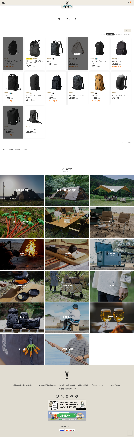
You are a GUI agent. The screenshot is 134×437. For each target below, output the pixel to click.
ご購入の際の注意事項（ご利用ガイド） (24, 385)
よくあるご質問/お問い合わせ (47, 385)
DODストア (6, 149)
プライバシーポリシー (97, 385)
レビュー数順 (127, 34)
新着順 (103, 34)
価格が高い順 (119, 34)
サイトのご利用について (114, 385)
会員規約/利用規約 (83, 385)
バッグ (16, 149)
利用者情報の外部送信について (67, 389)
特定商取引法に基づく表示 (67, 385)
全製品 (11, 149)
